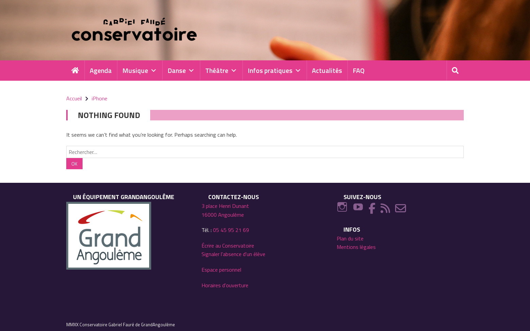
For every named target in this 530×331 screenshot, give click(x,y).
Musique (139, 70)
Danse (181, 70)
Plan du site (350, 238)
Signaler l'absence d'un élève (233, 254)
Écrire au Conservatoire (227, 245)
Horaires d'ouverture (224, 285)
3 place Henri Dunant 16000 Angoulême (225, 210)
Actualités (327, 70)
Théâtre (221, 70)
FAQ (359, 70)
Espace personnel (221, 270)
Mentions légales (356, 247)
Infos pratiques (274, 70)
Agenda (101, 70)
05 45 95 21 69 (231, 230)
